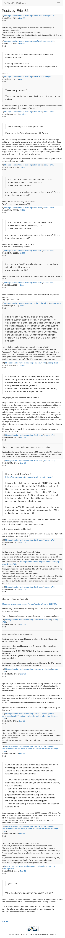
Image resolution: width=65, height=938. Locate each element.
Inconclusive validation (42, 620)
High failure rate (40, 363)
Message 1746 (48, 112)
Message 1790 (48, 77)
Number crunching (25, 16)
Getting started (29, 866)
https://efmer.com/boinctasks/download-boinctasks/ (28, 477)
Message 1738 (48, 251)
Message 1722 (52, 363)
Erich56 (22, 18)
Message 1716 (49, 435)
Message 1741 (48, 165)
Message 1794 (48, 16)
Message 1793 (48, 41)
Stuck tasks (37, 112)
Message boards (10, 16)
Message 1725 (55, 303)
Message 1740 (48, 208)
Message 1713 (49, 540)
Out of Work (37, 16)
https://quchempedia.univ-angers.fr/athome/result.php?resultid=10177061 (29, 604)
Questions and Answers (14, 866)
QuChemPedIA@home (15, 3)
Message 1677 (8, 869)
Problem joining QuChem (45, 866)
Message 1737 (48, 283)
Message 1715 (49, 461)
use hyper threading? (41, 303)
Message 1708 (49, 587)
